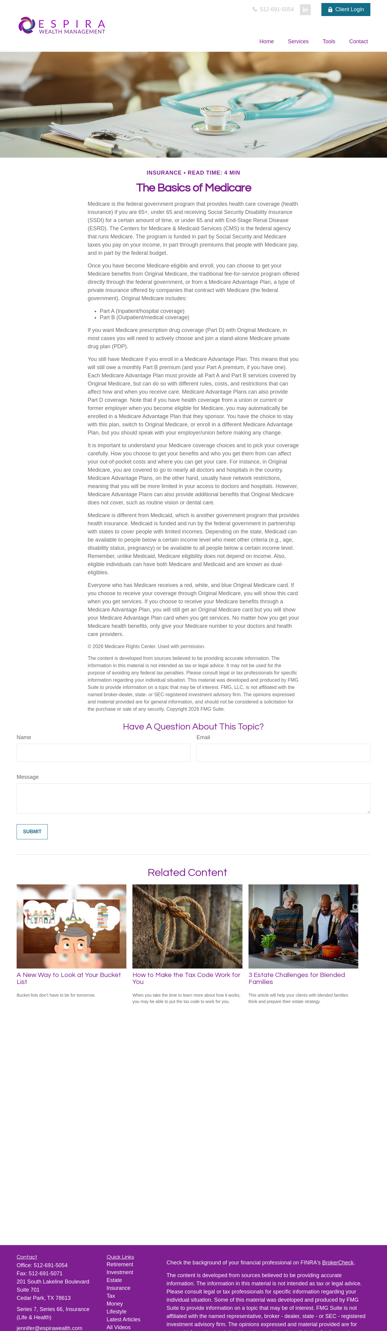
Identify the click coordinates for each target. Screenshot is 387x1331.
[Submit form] (32, 831)
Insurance (119, 1288)
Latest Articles (124, 1319)
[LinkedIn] (305, 9)
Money (115, 1304)
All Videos (119, 1327)
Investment (120, 1272)
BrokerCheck (338, 1263)
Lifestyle (117, 1312)
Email (203, 737)
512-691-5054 (273, 9)
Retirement (120, 1264)
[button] (266, 41)
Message (28, 777)
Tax (111, 1296)
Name (24, 737)
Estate (114, 1280)
